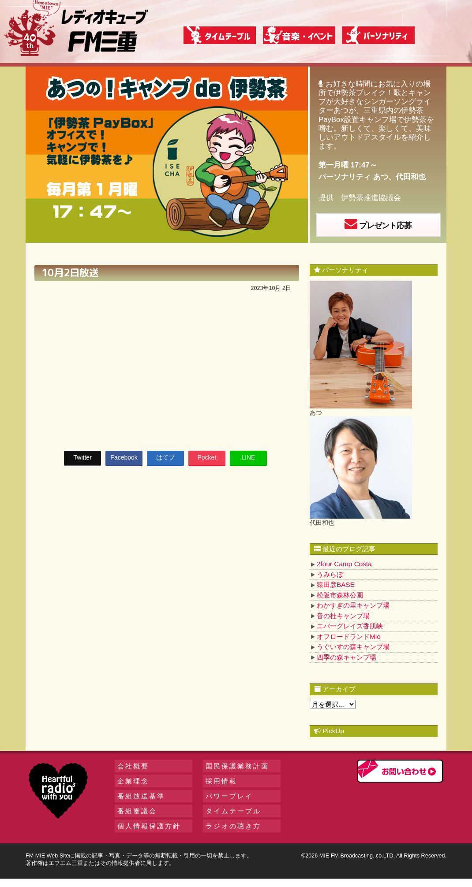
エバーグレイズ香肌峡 (350, 626)
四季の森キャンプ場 (346, 657)
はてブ (165, 457)
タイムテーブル (233, 811)
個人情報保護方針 (149, 826)
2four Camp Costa (344, 564)
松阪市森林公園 (340, 595)
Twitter (83, 457)
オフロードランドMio (349, 636)
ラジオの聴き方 (233, 826)
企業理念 (133, 781)
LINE (248, 457)
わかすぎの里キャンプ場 (353, 605)
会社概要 (133, 766)
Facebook (123, 457)
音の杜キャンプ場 (343, 616)
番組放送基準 (141, 796)
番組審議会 (137, 811)
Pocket (206, 457)
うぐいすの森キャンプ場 (353, 646)
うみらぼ (330, 574)
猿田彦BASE (336, 584)
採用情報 (221, 781)
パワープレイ (229, 796)
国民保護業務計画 (237, 766)
